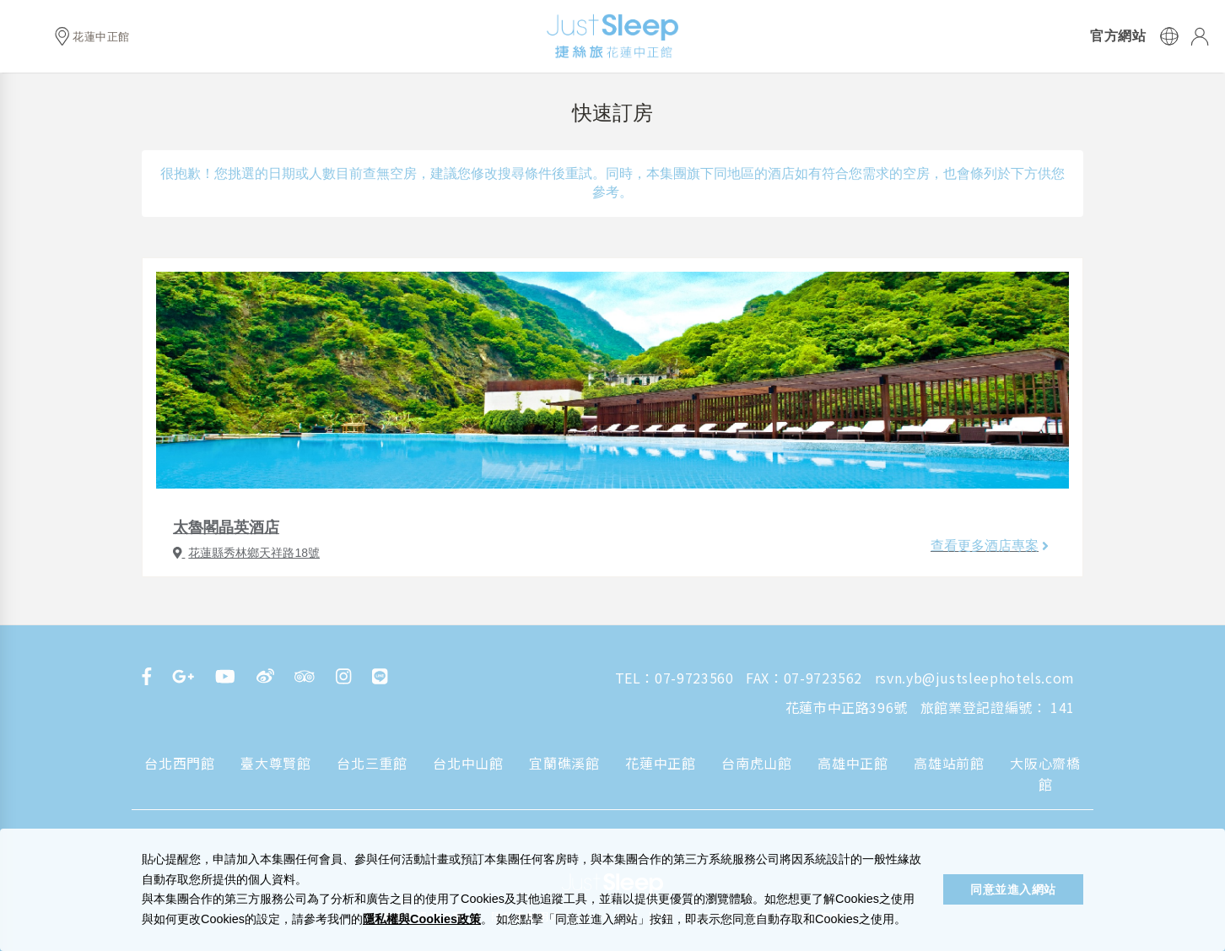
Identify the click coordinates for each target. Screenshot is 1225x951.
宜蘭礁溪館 (564, 763)
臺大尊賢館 (275, 763)
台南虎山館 (756, 763)
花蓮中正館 (660, 763)
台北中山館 (468, 763)
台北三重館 (372, 763)
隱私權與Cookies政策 (422, 919)
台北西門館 (179, 763)
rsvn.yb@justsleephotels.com (975, 677)
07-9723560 (694, 677)
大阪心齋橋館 (1045, 774)
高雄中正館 (853, 763)
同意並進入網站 (1013, 889)
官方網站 (1118, 36)
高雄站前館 (949, 763)
